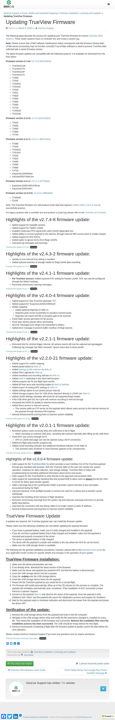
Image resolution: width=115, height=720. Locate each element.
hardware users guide (92, 550)
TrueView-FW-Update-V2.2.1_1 (17, 351)
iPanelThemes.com (83, 717)
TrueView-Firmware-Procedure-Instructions (22, 638)
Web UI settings (61, 384)
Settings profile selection (30, 369)
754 (63, 683)
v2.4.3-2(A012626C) (41, 118)
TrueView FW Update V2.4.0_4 (17, 332)
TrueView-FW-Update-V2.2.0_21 (18, 419)
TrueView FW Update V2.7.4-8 (17, 247)
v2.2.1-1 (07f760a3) (40, 181)
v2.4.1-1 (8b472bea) (41, 139)
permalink (28, 655)
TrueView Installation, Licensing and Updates (80, 13)
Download (33, 247)
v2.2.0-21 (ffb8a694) (43, 193)
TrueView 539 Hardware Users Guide (27, 670)
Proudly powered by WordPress (35, 717)
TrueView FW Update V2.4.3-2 (17, 266)
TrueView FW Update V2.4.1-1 (17, 289)
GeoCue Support (11, 13)
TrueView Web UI (40, 464)
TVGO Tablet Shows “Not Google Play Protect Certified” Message (85, 671)
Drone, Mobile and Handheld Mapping (39, 13)
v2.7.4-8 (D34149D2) (41, 61)
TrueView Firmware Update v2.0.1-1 (19, 453)
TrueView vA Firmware (95, 212)
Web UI (37, 366)
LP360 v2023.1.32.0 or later (85, 205)
